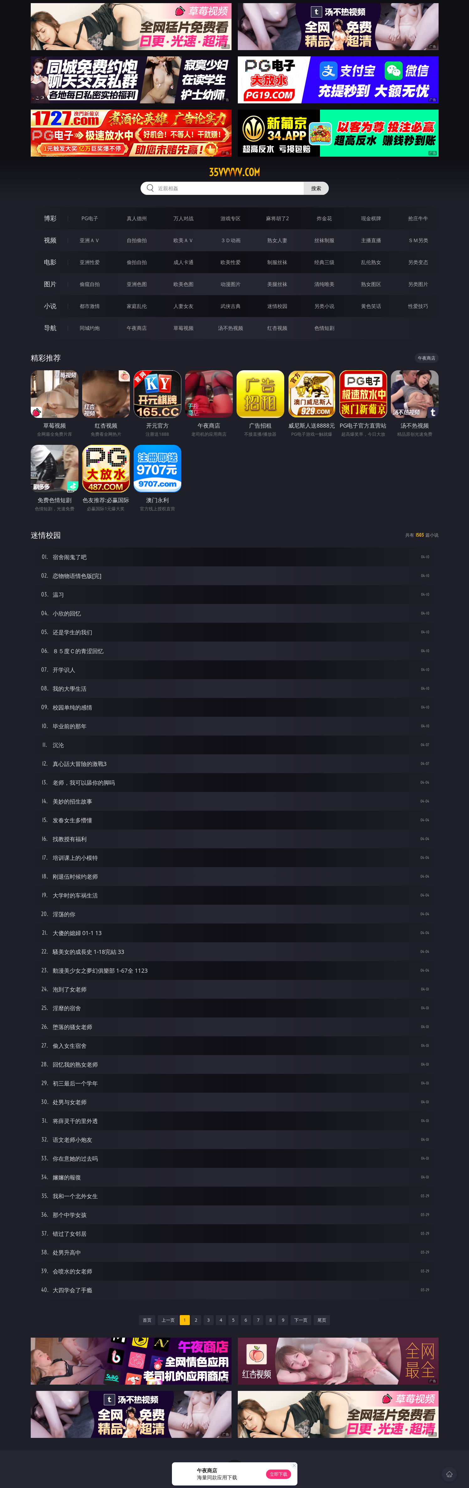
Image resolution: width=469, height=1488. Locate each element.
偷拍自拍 (137, 262)
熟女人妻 (277, 240)
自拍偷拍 (137, 240)
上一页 (168, 1320)
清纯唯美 (324, 284)
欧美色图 (183, 284)
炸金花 (324, 218)
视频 (50, 240)
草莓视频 (183, 328)
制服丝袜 (277, 262)
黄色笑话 (371, 306)
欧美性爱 (231, 262)
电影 (50, 262)
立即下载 (278, 1474)
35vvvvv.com (234, 172)
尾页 (321, 1320)
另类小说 (324, 306)
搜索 (316, 188)
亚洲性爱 (90, 262)
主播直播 (371, 240)
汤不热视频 (230, 328)
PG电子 (90, 218)
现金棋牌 (371, 218)
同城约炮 (90, 328)
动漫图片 (231, 284)
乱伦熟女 (371, 262)
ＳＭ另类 (418, 240)
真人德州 (137, 218)
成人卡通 (183, 262)
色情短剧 (324, 328)
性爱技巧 (418, 306)
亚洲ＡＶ (90, 240)
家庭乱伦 (137, 306)
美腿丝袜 (277, 284)
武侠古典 (231, 306)
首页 (147, 1320)
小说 (50, 306)
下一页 (300, 1320)
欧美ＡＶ (183, 240)
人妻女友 (183, 306)
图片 (50, 284)
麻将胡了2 (277, 218)
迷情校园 (277, 306)
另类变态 (418, 262)
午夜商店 (137, 328)
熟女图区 (371, 284)
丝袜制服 (324, 240)
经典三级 (324, 262)
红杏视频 (277, 328)
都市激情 (90, 306)
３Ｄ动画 (231, 240)
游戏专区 (231, 218)
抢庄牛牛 (418, 218)
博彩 (50, 218)
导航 (50, 328)
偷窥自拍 (90, 284)
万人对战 (183, 218)
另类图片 (418, 284)
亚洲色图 (137, 284)
